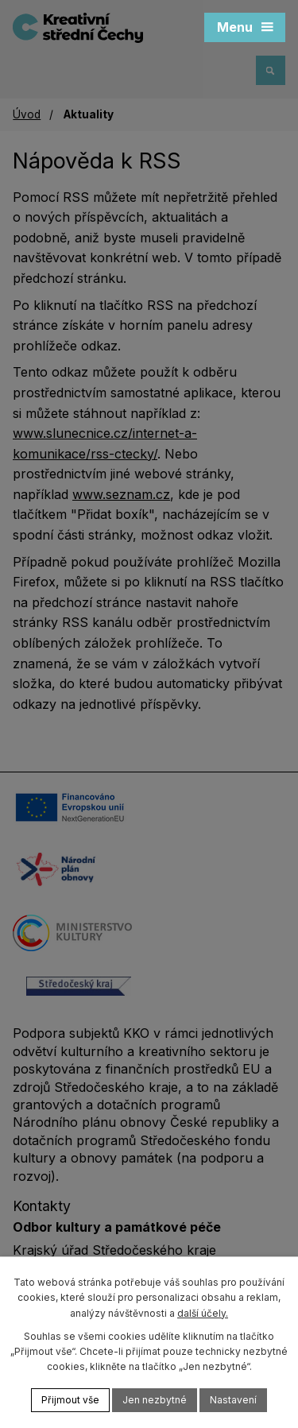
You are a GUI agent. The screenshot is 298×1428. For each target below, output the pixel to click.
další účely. (202, 1313)
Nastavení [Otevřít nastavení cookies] (233, 1400)
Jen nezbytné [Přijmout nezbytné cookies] (154, 1400)
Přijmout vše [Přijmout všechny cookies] (70, 1400)
